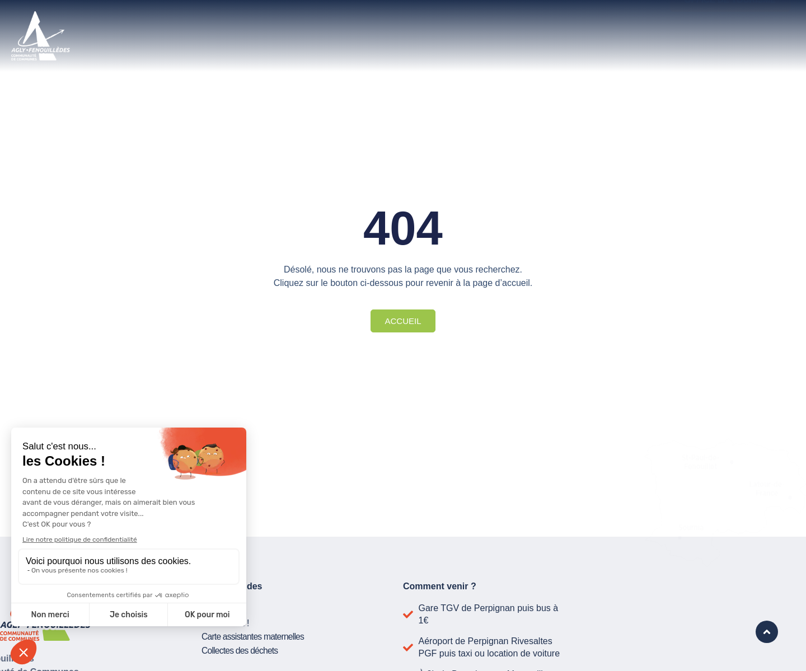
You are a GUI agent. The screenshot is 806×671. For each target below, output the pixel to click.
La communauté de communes (222, 24)
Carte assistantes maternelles (254, 635)
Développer (470, 24)
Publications (223, 608)
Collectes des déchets (241, 649)
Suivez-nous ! (226, 622)
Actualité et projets (595, 24)
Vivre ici (365, 24)
